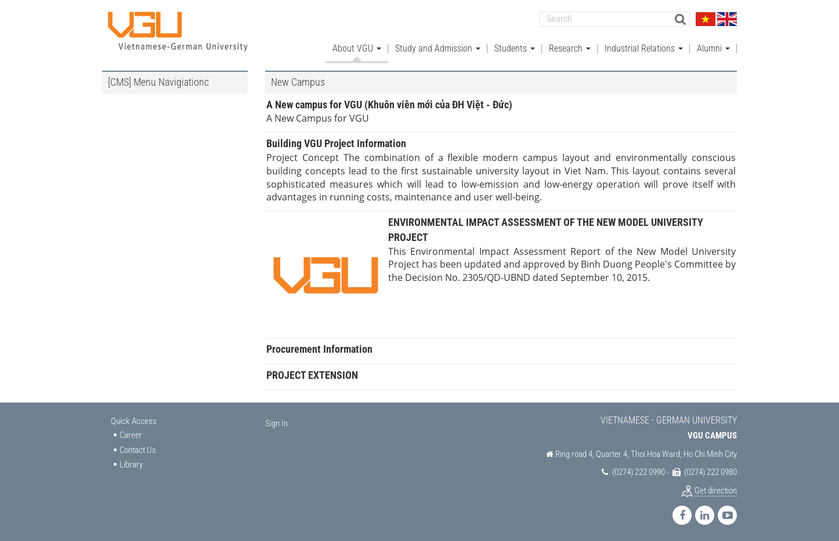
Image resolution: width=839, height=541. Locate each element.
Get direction (716, 489)
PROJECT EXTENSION (312, 373)
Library (131, 463)
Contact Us (138, 448)
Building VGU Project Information (336, 142)
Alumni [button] (713, 46)
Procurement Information (319, 348)
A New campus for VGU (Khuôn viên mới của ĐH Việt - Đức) (389, 103)
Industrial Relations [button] (644, 46)
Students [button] (514, 46)
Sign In (276, 421)
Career (131, 434)
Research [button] (570, 46)
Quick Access (134, 419)
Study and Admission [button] (437, 46)
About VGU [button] (356, 46)
